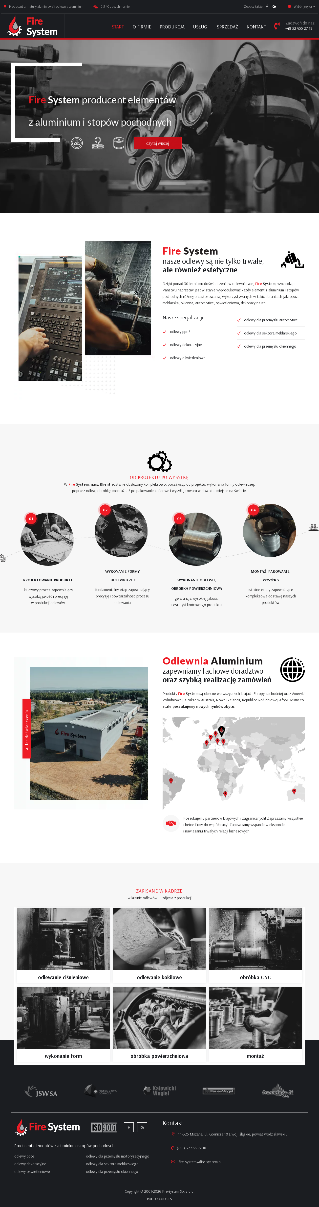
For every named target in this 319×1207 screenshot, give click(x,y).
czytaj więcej (160, 150)
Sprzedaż (227, 27)
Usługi (201, 27)
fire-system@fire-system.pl (199, 1161)
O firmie (142, 27)
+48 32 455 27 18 (298, 28)
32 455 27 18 (196, 1147)
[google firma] (274, 6)
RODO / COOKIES (159, 1199)
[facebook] (267, 6)
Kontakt (256, 27)
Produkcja (172, 27)
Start (118, 27)
